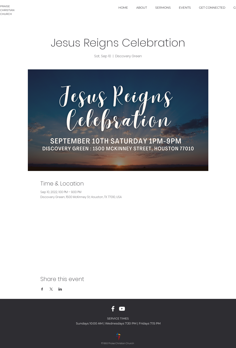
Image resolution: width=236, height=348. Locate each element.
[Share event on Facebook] (42, 289)
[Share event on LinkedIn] (60, 289)
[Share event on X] (51, 289)
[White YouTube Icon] (122, 308)
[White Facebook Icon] (113, 308)
